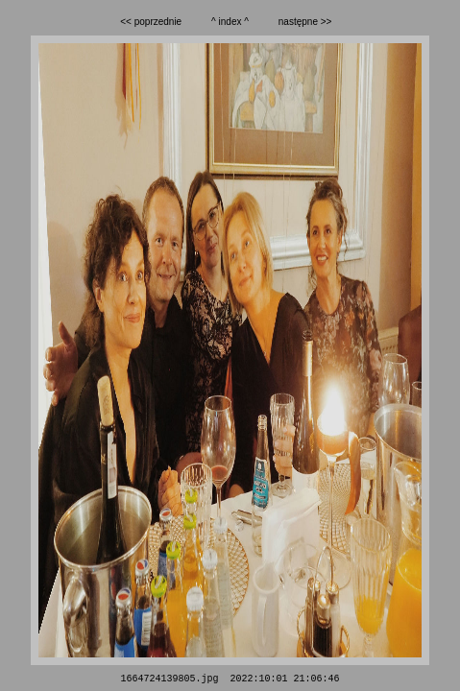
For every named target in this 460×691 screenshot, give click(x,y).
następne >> (305, 21)
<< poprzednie (151, 21)
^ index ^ (230, 21)
